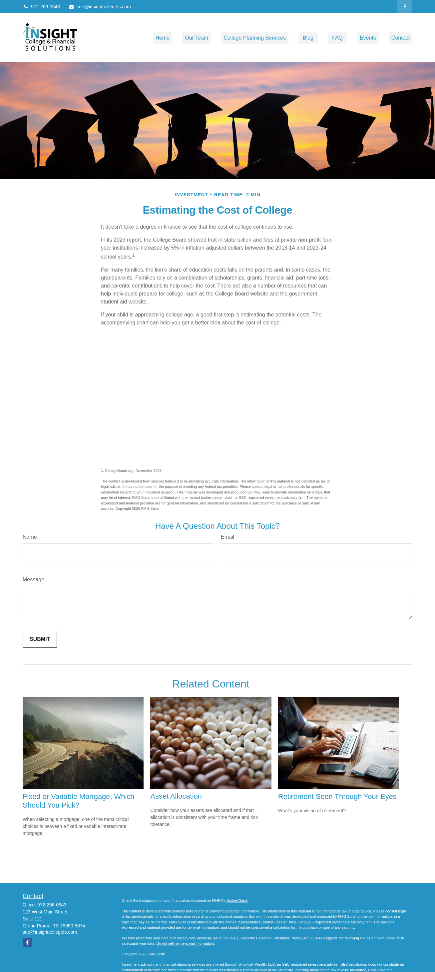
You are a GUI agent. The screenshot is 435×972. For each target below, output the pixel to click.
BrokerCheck (237, 900)
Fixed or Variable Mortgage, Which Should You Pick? (78, 800)
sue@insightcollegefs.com (99, 6)
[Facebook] (404, 6)
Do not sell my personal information (185, 943)
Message (33, 579)
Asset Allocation (176, 796)
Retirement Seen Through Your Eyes (337, 796)
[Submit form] (40, 639)
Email (227, 537)
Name (30, 537)
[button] (163, 38)
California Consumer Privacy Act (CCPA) (289, 938)
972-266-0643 (41, 6)
